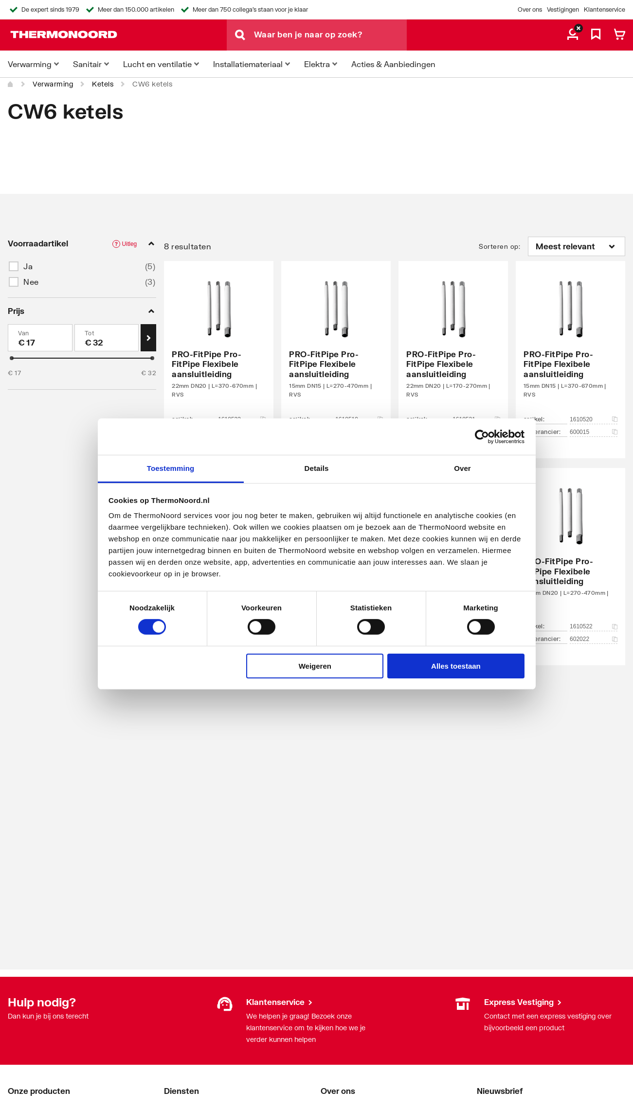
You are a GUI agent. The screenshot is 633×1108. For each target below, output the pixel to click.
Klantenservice (604, 9)
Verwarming (53, 84)
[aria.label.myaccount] (572, 35)
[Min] (40, 338)
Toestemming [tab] (171, 468)
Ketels (102, 84)
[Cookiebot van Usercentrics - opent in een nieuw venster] (481, 436)
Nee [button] (31, 281)
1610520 (593, 419)
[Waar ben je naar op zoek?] (330, 35)
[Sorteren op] (576, 246)
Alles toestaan (456, 666)
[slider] (12, 358)
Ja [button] (28, 266)
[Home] (11, 84)
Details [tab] (317, 468)
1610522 (593, 626)
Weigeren (315, 666)
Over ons (530, 9)
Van (23, 333)
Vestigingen (563, 9)
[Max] (107, 338)
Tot (90, 333)
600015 (593, 432)
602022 (593, 639)
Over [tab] (462, 468)
